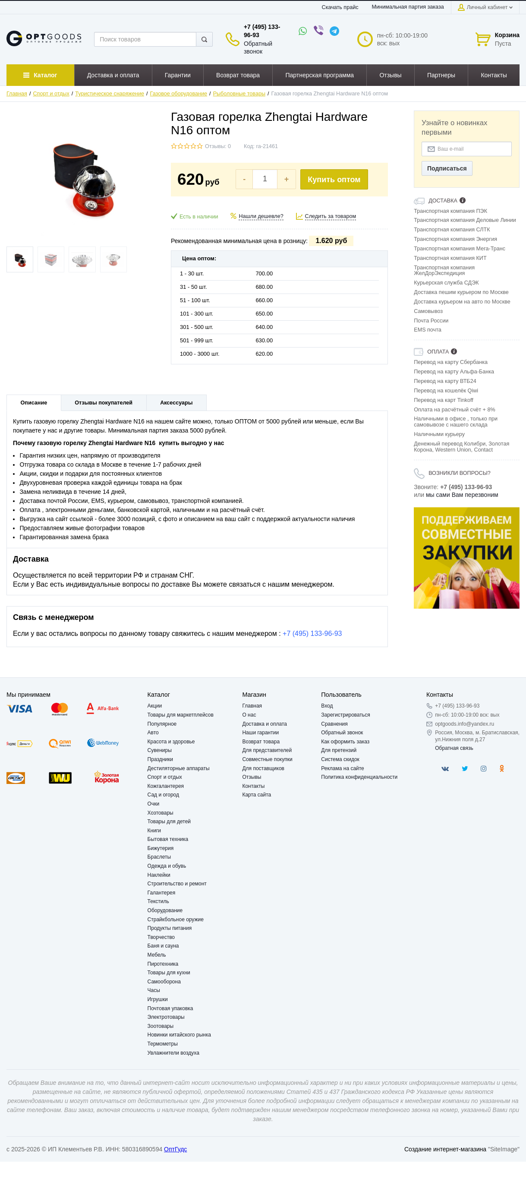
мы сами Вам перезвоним (462, 494)
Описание (34, 403)
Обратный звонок (342, 733)
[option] (467, 558)
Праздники (160, 759)
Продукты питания (170, 928)
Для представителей (267, 750)
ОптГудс (175, 1149)
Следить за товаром (330, 216)
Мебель (157, 955)
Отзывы (251, 777)
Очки (154, 804)
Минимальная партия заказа (408, 7)
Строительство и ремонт (177, 884)
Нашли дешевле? (261, 216)
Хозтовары (160, 813)
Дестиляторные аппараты (179, 768)
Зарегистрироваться (345, 715)
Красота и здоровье (171, 742)
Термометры (163, 1044)
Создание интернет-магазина (445, 1149)
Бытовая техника (168, 839)
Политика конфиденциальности (359, 777)
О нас (249, 715)
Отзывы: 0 (218, 146)
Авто (153, 733)
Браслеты (159, 857)
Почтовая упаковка (170, 1008)
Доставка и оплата (264, 724)
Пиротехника (163, 964)
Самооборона (164, 982)
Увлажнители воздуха (173, 1053)
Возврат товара (261, 742)
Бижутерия (161, 848)
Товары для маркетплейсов (181, 715)
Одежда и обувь (167, 866)
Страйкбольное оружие (176, 919)
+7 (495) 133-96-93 (312, 633)
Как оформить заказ (345, 742)
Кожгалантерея (166, 786)
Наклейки (159, 875)
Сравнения (334, 724)
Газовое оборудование (179, 94)
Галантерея (162, 893)
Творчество (161, 937)
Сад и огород (163, 795)
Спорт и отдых (51, 94)
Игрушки (158, 999)
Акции (155, 706)
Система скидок (340, 759)
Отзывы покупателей (103, 403)
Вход (327, 706)
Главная (16, 94)
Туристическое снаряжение (109, 94)
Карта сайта (256, 795)
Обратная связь (454, 748)
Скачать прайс (340, 7)
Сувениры (160, 750)
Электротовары (166, 1017)
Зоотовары (161, 1026)
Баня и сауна (163, 946)
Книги (154, 831)
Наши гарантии (260, 733)
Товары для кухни (169, 973)
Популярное (162, 724)
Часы (154, 990)
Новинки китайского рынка (179, 1035)
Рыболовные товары (239, 94)
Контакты (253, 786)
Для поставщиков (263, 768)
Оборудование (165, 910)
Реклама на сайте (342, 768)
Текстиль (158, 901)
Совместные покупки (267, 759)
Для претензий (338, 750)
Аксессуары (176, 403)
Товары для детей (169, 821)
